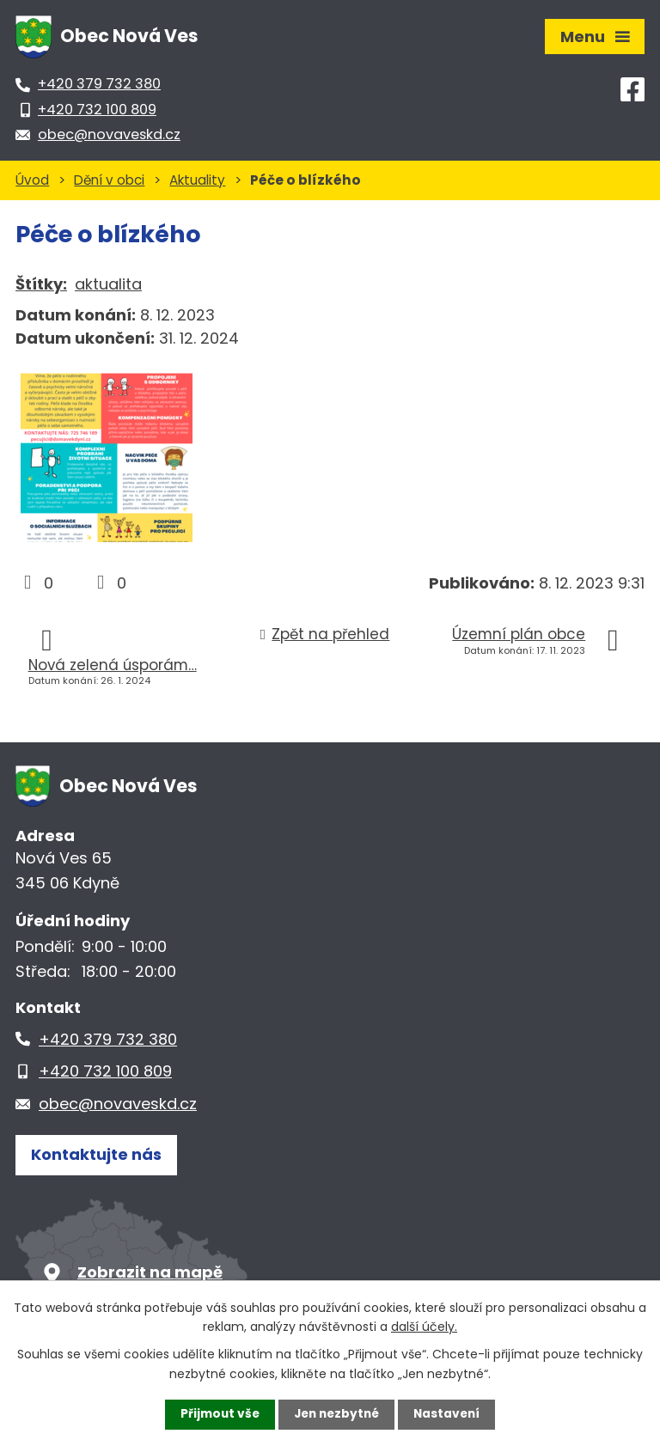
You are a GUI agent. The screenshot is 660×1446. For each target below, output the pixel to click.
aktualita (108, 284)
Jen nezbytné (336, 1414)
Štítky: (41, 284)
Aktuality (197, 180)
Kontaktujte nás (96, 1156)
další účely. (424, 1325)
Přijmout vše (216, 1414)
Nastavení (450, 1414)
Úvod (32, 180)
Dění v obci (109, 180)
